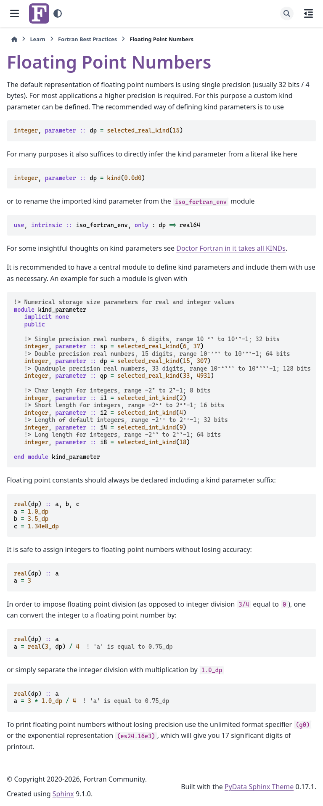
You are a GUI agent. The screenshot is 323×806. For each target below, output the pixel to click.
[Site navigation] (14, 13)
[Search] (287, 13)
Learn (37, 39)
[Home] (14, 39)
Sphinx (63, 793)
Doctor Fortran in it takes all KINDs (231, 248)
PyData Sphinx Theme (259, 786)
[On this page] (308, 13)
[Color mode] (58, 13)
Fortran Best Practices (87, 39)
